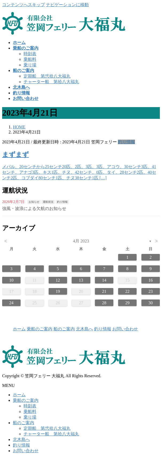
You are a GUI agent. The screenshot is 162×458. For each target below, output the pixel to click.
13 (81, 280)
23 (150, 291)
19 (58, 291)
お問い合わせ (125, 329)
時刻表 (30, 53)
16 (150, 280)
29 (127, 303)
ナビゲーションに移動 (67, 4)
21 (104, 291)
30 (150, 303)
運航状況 (48, 201)
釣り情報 (126, 142)
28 (104, 303)
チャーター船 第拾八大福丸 (51, 81)
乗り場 (30, 65)
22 (127, 291)
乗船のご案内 (39, 329)
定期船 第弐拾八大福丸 (47, 76)
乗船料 (30, 59)
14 (104, 280)
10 (11, 280)
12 (58, 280)
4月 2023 (81, 241)
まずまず (15, 154)
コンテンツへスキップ (23, 4)
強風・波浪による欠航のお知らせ (34, 208)
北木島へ (84, 329)
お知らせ (34, 201)
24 (11, 303)
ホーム (19, 329)
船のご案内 (64, 329)
